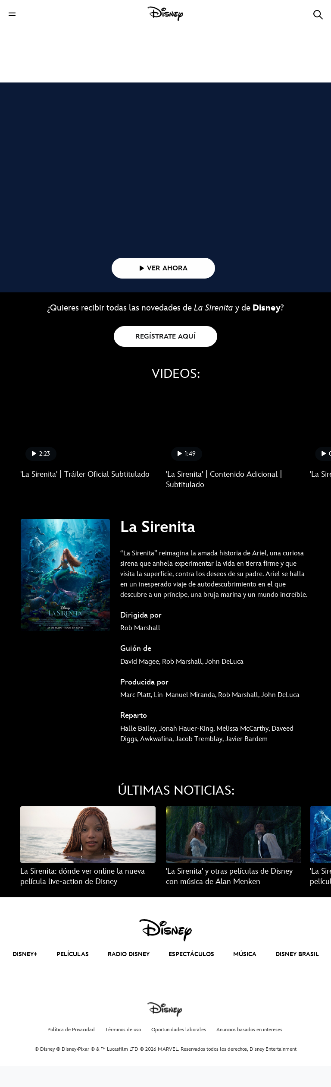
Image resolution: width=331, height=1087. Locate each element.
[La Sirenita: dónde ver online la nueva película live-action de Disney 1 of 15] (88, 855)
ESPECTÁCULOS (191, 975)
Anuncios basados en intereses (249, 1050)
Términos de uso (123, 1050)
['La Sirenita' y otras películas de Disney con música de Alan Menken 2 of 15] (233, 855)
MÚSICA (244, 975)
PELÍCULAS (72, 975)
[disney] (165, 951)
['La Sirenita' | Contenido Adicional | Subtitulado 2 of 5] (233, 448)
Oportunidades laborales (178, 1050)
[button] (12, 14)
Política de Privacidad (71, 1050)
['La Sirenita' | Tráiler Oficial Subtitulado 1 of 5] (88, 448)
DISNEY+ (24, 975)
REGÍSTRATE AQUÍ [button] (165, 357)
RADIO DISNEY (129, 975)
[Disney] (165, 13)
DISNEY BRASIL (297, 975)
